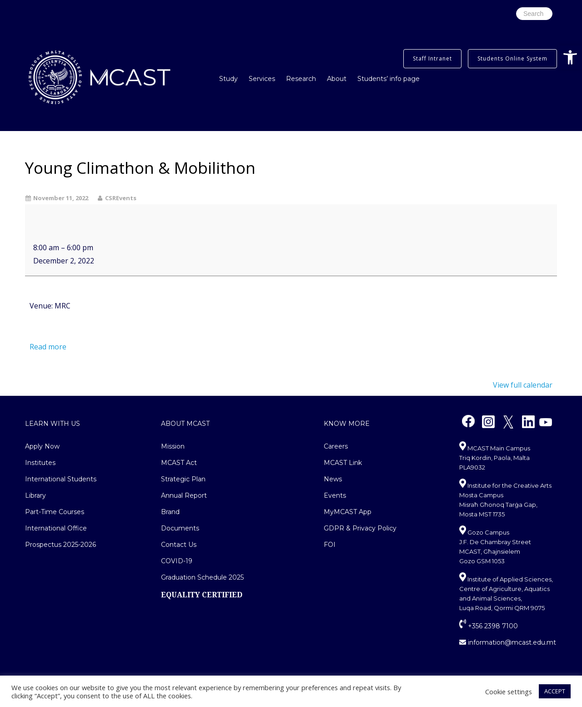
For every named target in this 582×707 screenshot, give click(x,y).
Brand (170, 512)
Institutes (40, 463)
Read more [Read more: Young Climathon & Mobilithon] (48, 347)
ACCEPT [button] (554, 691)
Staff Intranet (432, 58)
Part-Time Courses (54, 512)
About (336, 79)
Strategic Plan (183, 479)
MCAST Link (343, 463)
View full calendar (522, 385)
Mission (173, 446)
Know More (347, 423)
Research (301, 79)
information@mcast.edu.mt (507, 642)
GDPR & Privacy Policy (360, 528)
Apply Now (42, 446)
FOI (330, 544)
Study (228, 79)
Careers (336, 446)
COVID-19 (176, 561)
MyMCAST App (347, 512)
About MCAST (185, 423)
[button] (570, 57)
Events (335, 495)
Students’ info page (388, 79)
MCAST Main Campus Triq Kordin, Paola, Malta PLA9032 (494, 457)
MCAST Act (179, 463)
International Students (60, 479)
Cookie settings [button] (508, 691)
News (333, 479)
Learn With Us (52, 423)
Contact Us (178, 544)
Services (262, 79)
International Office (56, 528)
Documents (180, 528)
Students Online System (512, 58)
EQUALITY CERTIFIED (201, 595)
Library (35, 495)
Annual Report (184, 495)
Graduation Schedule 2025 (202, 577)
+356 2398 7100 (488, 626)
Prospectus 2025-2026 (60, 544)
